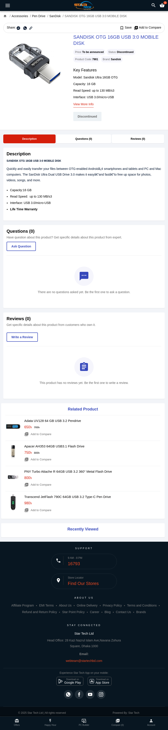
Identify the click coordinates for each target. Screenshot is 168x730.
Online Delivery (87, 605)
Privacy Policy (112, 605)
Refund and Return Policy (39, 612)
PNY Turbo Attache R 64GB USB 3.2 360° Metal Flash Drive (68, 471)
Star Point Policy (73, 612)
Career (94, 612)
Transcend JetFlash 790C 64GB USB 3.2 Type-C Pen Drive (67, 497)
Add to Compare (147, 28)
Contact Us (123, 612)
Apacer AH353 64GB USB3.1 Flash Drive (54, 446)
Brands (141, 612)
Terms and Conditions (142, 605)
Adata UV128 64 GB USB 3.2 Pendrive (52, 421)
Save (126, 28)
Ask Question (21, 246)
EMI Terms (46, 605)
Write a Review (22, 337)
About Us (65, 605)
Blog (108, 612)
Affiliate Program (22, 605)
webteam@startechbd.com (84, 661)
